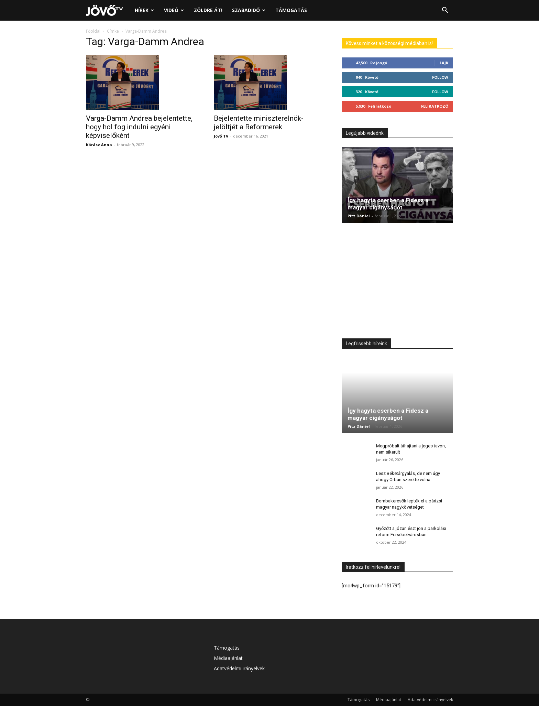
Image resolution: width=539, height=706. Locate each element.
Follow (440, 77)
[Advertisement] (397, 282)
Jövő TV (221, 136)
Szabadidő (248, 10)
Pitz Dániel (359, 215)
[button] (445, 11)
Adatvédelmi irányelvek (239, 668)
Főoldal (93, 31)
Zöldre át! (208, 10)
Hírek (144, 10)
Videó (174, 10)
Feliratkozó (434, 106)
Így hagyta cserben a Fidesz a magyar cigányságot (388, 204)
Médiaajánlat (228, 658)
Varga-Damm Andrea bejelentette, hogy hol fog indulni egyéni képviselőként (139, 127)
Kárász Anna (99, 144)
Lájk (444, 62)
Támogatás (291, 10)
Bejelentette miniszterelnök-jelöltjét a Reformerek (259, 122)
